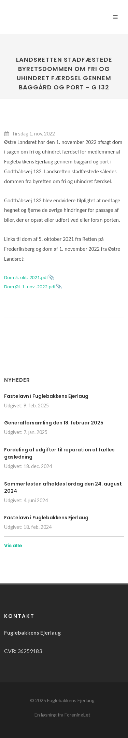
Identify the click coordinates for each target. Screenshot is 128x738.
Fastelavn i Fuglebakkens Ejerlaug (46, 396)
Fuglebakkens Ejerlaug (71, 700)
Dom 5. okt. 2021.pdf (26, 277)
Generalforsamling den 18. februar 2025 (53, 422)
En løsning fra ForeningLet (62, 715)
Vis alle (13, 545)
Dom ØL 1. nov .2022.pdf (30, 287)
